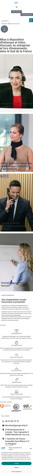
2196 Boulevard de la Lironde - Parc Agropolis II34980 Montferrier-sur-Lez (17, 432)
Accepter (16, 469)
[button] (31, 20)
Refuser (16, 473)
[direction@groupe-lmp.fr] (3, 425)
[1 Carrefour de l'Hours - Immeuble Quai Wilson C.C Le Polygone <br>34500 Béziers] (3, 439)
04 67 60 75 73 (12, 421)
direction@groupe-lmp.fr (16, 425)
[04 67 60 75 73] (3, 421)
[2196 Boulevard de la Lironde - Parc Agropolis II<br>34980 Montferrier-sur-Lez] (3, 430)
